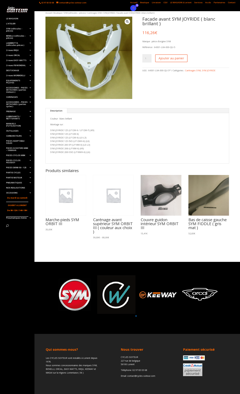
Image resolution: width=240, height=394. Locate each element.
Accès (208, 3)
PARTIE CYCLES (13, 172)
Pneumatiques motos (16, 218)
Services (198, 3)
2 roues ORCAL (13, 55)
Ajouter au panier (171, 58)
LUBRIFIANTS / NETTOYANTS (13, 117)
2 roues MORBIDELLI (15, 75)
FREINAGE (11, 111)
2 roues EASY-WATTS (16, 60)
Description (56, 110)
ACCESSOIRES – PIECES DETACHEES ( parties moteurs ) (17, 90)
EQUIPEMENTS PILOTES (13, 81)
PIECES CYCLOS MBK (15, 155)
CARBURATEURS (14, 136)
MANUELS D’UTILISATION (13, 125)
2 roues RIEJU (12, 50)
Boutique (144, 3)
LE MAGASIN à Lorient (180, 3)
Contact (231, 3)
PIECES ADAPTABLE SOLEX (15, 142)
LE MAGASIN (12, 18)
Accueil (133, 3)
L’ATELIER (10, 23)
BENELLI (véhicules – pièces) (16, 37)
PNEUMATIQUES (14, 183)
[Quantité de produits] (147, 58)
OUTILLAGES (12, 131)
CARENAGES (12, 97)
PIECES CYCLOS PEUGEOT (13, 161)
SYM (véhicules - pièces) (75, 12)
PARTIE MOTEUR (14, 178)
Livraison (156, 3)
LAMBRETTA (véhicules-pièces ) (15, 44)
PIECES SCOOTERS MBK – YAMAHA (17, 149)
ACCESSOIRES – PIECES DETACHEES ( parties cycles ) (17, 104)
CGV (165, 3)
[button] (136, 316)
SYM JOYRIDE (109, 12)
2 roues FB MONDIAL (16, 65)
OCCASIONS (12, 193)
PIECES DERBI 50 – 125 (16, 167)
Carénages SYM (94, 12)
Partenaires (219, 3)
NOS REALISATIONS (15, 188)
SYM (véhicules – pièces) (14, 30)
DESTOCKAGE (12, 70)
